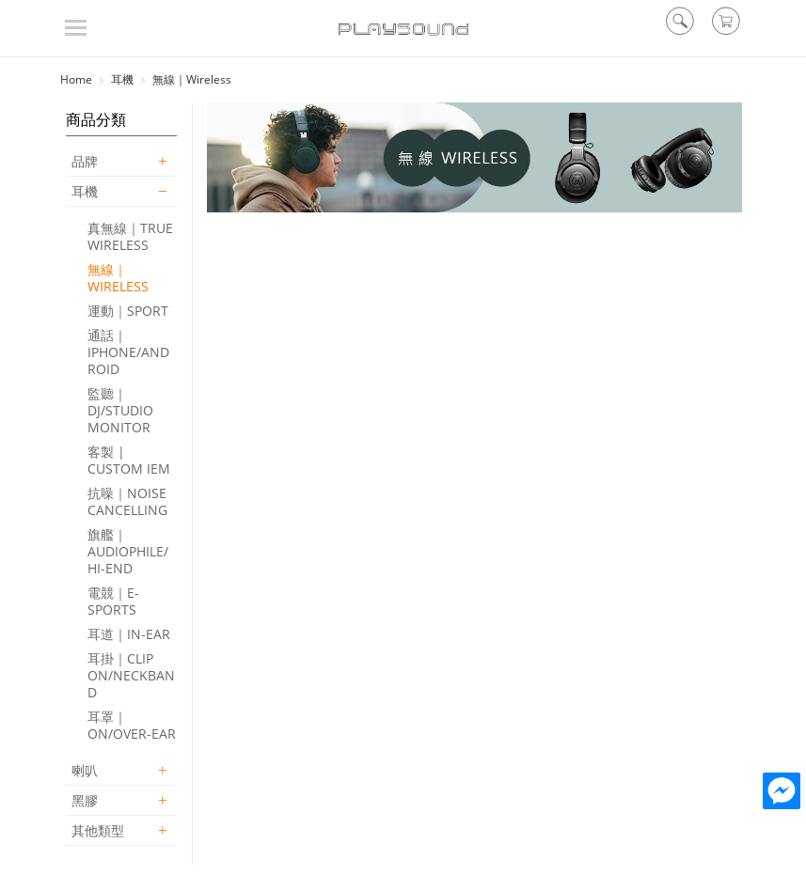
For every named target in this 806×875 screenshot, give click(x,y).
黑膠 (84, 800)
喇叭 (84, 770)
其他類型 (97, 830)
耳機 (84, 191)
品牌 (84, 161)
